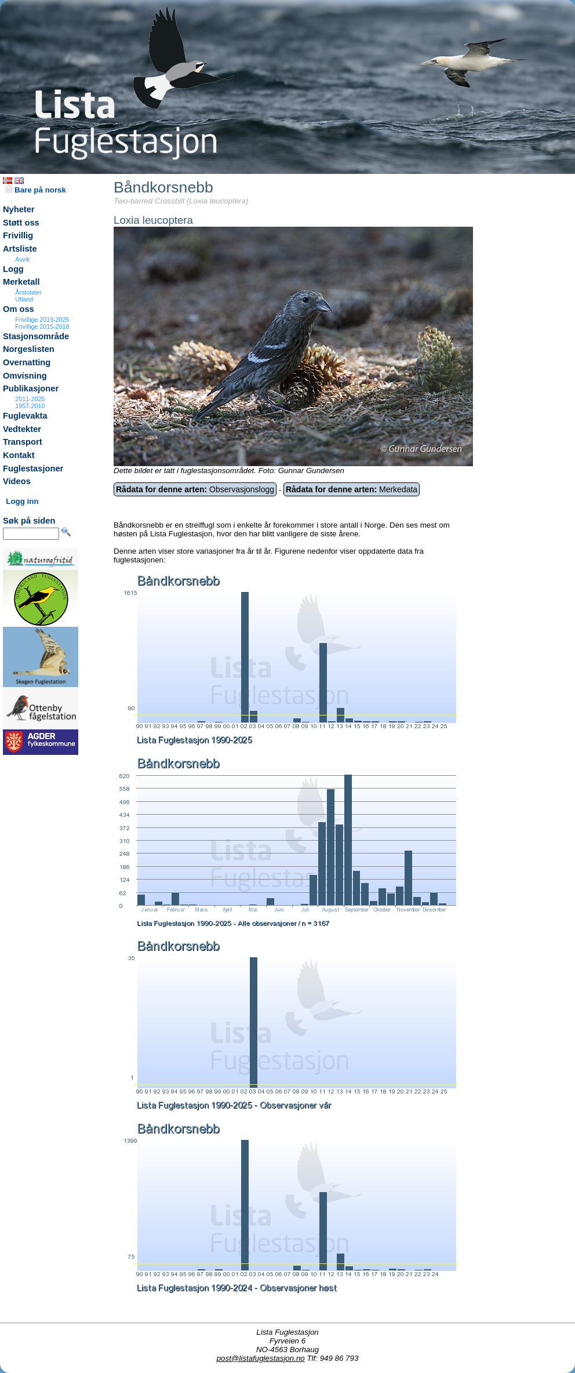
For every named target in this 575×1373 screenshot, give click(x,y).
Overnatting (26, 362)
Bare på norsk (36, 190)
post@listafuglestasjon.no (261, 1358)
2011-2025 (30, 398)
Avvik (22, 259)
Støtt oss (21, 222)
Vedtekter (22, 429)
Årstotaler (28, 292)
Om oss (18, 309)
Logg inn (22, 501)
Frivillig (18, 235)
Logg (13, 269)
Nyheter (19, 209)
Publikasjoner (31, 388)
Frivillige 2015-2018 (42, 326)
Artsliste (20, 248)
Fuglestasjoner (33, 468)
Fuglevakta (25, 415)
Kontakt (19, 455)
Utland (24, 299)
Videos (17, 481)
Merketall (21, 281)
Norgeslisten (28, 349)
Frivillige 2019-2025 (42, 319)
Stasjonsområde (36, 336)
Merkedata (351, 489)
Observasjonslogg (195, 489)
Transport (22, 441)
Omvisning (25, 375)
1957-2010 (30, 405)
